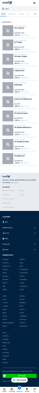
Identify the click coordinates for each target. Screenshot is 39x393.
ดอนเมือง (5, 279)
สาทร (4, 346)
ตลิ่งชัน (4, 289)
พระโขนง (22, 296)
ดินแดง (4, 283)
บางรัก (4, 309)
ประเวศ (4, 319)
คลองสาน (5, 263)
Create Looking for (8, 207)
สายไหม (4, 349)
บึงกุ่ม (4, 313)
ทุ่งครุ (21, 263)
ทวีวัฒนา (22, 259)
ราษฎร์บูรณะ (23, 316)
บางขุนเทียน (23, 279)
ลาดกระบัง (23, 319)
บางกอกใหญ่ (24, 273)
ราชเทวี (22, 313)
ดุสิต (3, 286)
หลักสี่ (4, 359)
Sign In (22, 190)
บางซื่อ (4, 296)
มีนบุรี (21, 306)
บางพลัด (5, 306)
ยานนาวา (22, 309)
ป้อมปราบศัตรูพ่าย (8, 323)
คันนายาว (5, 269)
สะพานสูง (5, 339)
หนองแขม (5, 352)
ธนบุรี (21, 266)
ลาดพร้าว (22, 323)
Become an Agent (8, 190)
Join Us (22, 194)
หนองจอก (5, 356)
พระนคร (22, 299)
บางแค (22, 289)
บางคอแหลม (24, 286)
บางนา (4, 299)
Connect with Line (8, 199)
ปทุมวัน (4, 316)
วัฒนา (4, 332)
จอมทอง (5, 276)
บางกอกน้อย (24, 269)
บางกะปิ (22, 276)
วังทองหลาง (24, 326)
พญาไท (4, 326)
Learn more (14, 182)
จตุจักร (4, 273)
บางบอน (5, 302)
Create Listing (6, 203)
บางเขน (22, 283)
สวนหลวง (5, 336)
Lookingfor (6, 194)
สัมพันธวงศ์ (6, 342)
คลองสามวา (6, 266)
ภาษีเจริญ (22, 302)
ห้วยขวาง (5, 362)
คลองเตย (5, 259)
